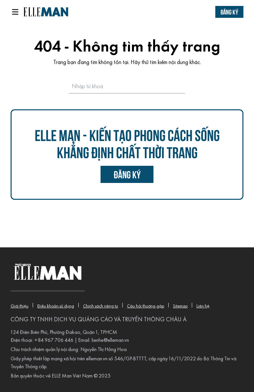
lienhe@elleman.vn (110, 340)
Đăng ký (229, 11)
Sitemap (180, 306)
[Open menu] (15, 11)
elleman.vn (96, 359)
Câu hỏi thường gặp (145, 306)
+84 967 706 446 (53, 340)
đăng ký (127, 174)
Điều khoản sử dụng (55, 306)
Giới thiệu (19, 306)
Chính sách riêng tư (100, 306)
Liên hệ (202, 306)
